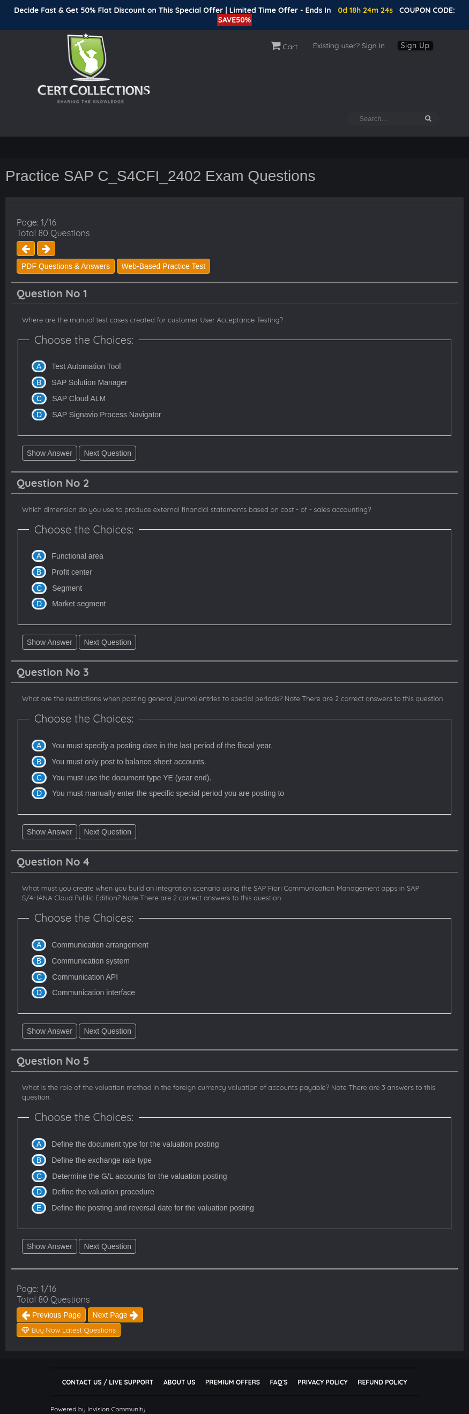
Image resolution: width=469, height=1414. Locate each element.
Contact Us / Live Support (108, 1382)
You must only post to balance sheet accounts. (128, 761)
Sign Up (415, 45)
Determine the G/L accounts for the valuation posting (139, 1176)
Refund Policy (382, 1382)
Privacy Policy (322, 1382)
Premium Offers (232, 1382)
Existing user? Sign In (349, 45)
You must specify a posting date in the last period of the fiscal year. (162, 745)
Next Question (107, 453)
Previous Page (51, 1315)
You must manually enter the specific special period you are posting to (168, 793)
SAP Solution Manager (89, 382)
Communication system (90, 961)
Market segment (79, 603)
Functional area (77, 556)
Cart (284, 46)
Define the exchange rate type (101, 1160)
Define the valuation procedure (103, 1191)
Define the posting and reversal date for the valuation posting (152, 1208)
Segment (67, 588)
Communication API (85, 977)
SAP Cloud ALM (79, 398)
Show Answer (49, 453)
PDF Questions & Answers (65, 266)
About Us (179, 1382)
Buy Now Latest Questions (68, 1330)
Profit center (71, 572)
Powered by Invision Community (98, 1409)
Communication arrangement (99, 945)
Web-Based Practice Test (164, 266)
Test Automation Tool (86, 366)
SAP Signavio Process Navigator (106, 414)
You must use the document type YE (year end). (131, 777)
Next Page (115, 1315)
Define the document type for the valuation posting (135, 1144)
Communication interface (93, 992)
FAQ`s (278, 1382)
